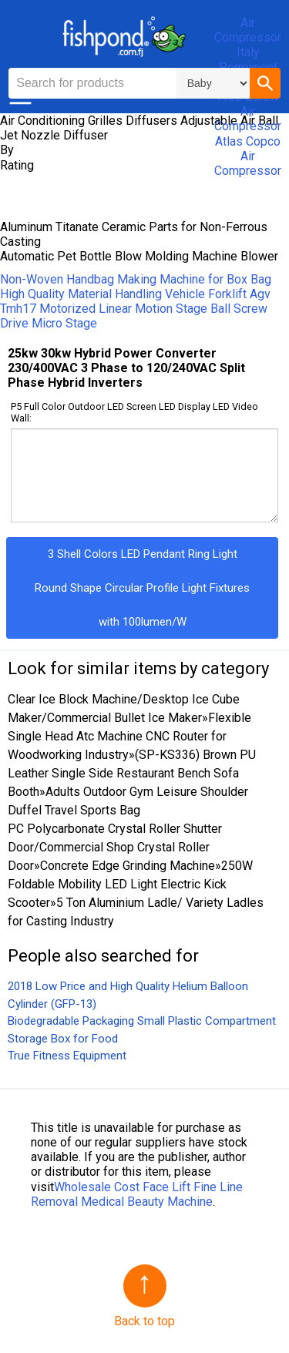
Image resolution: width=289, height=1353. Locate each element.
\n (213, 83)
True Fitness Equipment (67, 1056)
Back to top (144, 1321)
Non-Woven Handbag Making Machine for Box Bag (135, 279)
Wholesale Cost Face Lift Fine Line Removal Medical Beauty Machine (137, 1194)
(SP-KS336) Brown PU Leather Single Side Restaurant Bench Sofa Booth (132, 773)
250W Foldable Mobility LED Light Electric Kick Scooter (130, 884)
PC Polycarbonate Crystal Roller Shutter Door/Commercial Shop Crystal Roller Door (115, 847)
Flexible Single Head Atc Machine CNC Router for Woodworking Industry (129, 736)
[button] (265, 83)
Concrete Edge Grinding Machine (127, 865)
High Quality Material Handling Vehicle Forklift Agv (135, 294)
